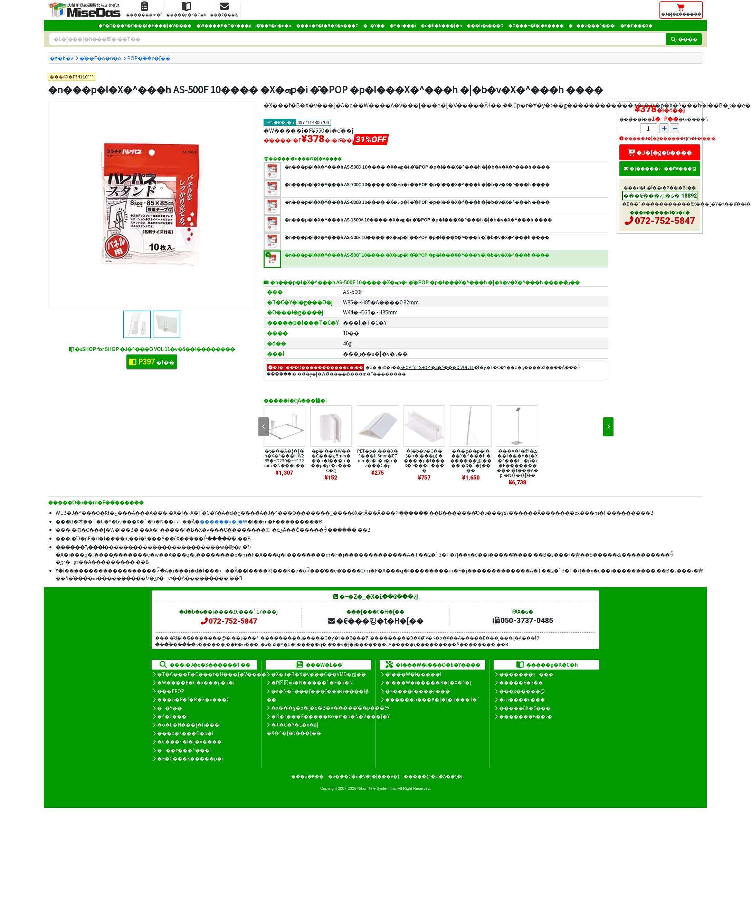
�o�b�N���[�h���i (188, 724)
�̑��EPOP (170, 691)
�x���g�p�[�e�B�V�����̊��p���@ (330, 707)
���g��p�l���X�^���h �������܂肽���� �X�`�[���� (471, 460)
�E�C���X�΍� (636, 25)
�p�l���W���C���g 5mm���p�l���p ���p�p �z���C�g (331, 460)
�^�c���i (403, 25)
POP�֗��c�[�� (148, 57)
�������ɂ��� (526, 674)
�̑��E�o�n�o (273, 25)
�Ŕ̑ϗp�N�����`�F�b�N (312, 682)
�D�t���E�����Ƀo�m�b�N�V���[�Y (330, 716)
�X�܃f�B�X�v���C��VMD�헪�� (318, 674)
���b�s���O (485, 25)
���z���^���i (592, 25)
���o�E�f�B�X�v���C (327, 25)
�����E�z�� (521, 682)
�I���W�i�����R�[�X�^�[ (428, 682)
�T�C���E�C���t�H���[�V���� (144, 25)
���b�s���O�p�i (185, 733)
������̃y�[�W (223, 521)
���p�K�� (307, 776)
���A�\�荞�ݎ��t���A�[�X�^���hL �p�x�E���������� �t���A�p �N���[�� (517, 462)
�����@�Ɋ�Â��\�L (433, 776)
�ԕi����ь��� (522, 699)
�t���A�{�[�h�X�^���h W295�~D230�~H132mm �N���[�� (284, 457)
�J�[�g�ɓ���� (660, 152)
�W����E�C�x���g (223, 25)
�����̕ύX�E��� (525, 707)
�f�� (151, 361)
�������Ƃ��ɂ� (525, 716)
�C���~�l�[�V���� (536, 25)
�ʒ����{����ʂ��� (417, 691)
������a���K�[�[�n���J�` (432, 699)
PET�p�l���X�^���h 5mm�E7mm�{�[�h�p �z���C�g (377, 457)
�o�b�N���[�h (441, 25)
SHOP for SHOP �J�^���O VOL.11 (437, 367)
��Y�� (374, 25)
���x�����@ (522, 691)
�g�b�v (61, 57)
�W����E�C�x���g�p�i (195, 682)
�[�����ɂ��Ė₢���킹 (659, 168)
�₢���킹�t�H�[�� (375, 620)
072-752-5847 (665, 221)
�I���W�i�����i (413, 674)
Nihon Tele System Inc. (377, 788)
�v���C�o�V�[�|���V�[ (363, 776)
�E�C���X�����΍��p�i (190, 758)
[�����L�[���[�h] (357, 39)
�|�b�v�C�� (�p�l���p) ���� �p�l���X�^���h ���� (424, 460)
